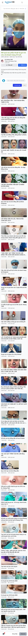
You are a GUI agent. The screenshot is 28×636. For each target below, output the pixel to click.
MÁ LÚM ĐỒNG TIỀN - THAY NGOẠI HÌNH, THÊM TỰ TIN (13, 101)
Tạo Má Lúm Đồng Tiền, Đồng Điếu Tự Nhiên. (14, 134)
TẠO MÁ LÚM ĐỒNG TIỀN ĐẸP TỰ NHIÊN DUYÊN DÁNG (12, 185)
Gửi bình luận (17, 85)
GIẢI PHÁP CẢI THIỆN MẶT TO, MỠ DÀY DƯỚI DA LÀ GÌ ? (14, 404)
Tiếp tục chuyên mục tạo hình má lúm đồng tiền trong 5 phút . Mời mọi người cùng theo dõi (13, 626)
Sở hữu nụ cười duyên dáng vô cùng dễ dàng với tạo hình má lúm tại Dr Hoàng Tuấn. (14, 519)
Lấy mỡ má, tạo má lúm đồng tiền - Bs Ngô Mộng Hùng (13, 168)
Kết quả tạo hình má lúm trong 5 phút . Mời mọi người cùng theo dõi (13, 610)
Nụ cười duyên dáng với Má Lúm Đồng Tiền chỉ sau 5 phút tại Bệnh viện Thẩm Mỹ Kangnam (13, 388)
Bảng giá (13, 8)
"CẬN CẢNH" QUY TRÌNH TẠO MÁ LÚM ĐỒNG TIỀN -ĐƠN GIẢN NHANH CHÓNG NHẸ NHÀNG (13, 254)
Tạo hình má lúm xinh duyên (9, 566)
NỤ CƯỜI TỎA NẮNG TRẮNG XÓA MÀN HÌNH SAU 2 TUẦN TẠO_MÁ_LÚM (14, 370)
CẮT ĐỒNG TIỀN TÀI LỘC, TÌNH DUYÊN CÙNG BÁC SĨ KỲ (12, 219)
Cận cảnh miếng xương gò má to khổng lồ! (13, 321)
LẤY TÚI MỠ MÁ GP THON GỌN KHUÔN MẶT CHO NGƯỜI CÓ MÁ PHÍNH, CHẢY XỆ (14, 338)
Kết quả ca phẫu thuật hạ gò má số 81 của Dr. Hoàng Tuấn (13, 487)
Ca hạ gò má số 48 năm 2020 (9, 581)
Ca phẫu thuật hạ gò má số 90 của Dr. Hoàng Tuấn (13, 305)
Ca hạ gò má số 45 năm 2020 (9, 595)
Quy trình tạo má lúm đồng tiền (10, 471)
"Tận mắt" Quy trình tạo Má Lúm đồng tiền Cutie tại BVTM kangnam (13, 118)
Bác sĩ (17, 8)
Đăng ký (23, 633)
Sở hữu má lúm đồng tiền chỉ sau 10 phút (12, 438)
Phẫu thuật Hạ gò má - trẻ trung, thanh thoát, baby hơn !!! (14, 503)
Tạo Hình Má (6, 8)
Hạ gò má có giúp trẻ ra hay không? (11, 354)
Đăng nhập (14, 633)
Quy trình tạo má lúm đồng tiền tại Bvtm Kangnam (12, 202)
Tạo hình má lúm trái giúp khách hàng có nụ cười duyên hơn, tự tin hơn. (13, 535)
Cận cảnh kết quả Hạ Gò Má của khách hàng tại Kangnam (13, 271)
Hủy (24, 85)
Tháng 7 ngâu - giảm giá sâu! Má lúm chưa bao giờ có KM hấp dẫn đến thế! (13, 551)
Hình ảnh (23, 9)
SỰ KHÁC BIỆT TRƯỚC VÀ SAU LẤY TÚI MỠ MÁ (13, 151)
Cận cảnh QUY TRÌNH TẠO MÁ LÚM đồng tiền (12, 454)
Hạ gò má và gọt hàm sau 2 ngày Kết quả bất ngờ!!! (14, 288)
